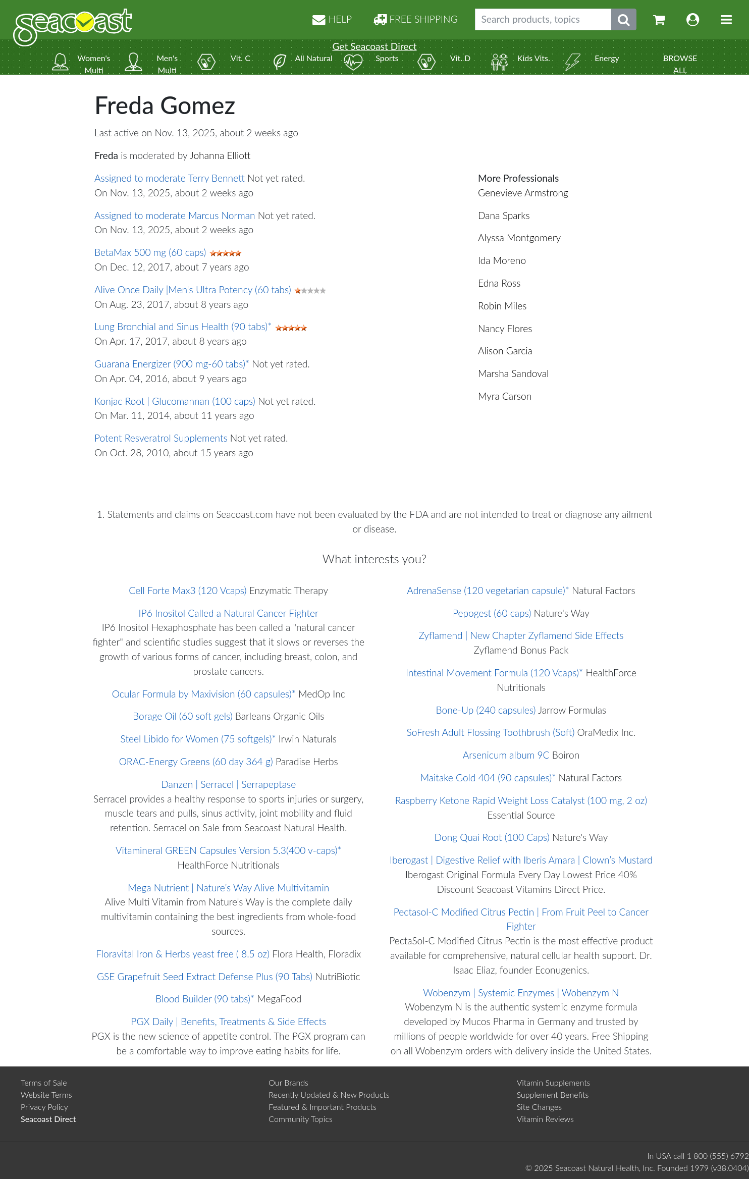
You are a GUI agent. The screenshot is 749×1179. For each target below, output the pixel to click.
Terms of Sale (44, 1082)
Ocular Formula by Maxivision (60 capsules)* (204, 694)
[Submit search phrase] (623, 19)
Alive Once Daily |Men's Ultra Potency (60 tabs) (192, 289)
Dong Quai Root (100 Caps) (492, 837)
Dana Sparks (504, 215)
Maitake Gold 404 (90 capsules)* (488, 777)
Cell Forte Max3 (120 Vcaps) (187, 590)
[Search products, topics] (543, 19)
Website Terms (46, 1094)
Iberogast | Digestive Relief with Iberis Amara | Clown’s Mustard (521, 860)
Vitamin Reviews (545, 1118)
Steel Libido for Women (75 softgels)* (198, 738)
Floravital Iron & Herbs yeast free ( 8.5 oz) (183, 953)
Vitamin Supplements (554, 1082)
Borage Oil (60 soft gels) (183, 716)
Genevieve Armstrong (523, 192)
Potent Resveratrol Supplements (161, 438)
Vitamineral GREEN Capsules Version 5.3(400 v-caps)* (229, 850)
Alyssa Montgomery (519, 237)
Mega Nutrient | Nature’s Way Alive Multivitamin (228, 887)
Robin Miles (502, 305)
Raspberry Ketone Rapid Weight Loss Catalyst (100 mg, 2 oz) (521, 800)
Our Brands (288, 1082)
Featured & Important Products (323, 1106)
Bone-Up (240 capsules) (486, 710)
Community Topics (300, 1118)
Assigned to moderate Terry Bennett (169, 178)
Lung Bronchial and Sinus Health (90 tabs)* (183, 326)
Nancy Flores (505, 328)
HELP (332, 19)
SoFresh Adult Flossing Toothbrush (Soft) (491, 732)
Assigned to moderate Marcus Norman (174, 215)
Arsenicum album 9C (506, 755)
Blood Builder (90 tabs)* (204, 998)
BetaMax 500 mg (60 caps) (150, 252)
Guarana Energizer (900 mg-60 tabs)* (171, 363)
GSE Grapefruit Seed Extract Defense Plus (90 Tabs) (204, 976)
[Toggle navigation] (726, 19)
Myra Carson (504, 396)
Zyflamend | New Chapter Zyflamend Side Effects (520, 635)
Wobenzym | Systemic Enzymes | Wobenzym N (521, 992)
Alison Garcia (505, 350)
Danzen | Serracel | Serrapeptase (228, 784)
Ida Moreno (502, 260)
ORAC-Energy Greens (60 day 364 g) (196, 761)
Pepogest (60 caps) (492, 613)
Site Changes (539, 1106)
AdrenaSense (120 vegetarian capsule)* (488, 590)
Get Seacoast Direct (374, 46)
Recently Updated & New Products (329, 1094)
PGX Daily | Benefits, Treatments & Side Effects (228, 1021)
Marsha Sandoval (513, 373)
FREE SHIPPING (415, 19)
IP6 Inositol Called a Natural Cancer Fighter (228, 613)
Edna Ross (499, 283)
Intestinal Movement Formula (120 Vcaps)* (494, 672)
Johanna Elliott (220, 155)
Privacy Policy (44, 1106)
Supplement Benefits (553, 1094)
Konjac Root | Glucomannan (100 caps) (174, 401)
